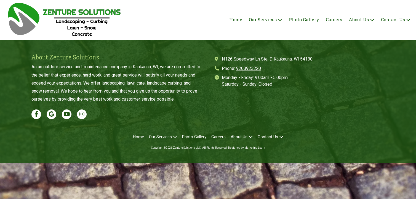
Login (261, 147)
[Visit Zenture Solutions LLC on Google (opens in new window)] (51, 114)
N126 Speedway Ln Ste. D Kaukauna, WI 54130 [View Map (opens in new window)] (267, 59)
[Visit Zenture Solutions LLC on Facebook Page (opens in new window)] (36, 114)
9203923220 (248, 68)
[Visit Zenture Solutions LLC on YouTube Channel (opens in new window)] (66, 114)
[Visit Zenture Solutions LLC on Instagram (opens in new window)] (82, 114)
